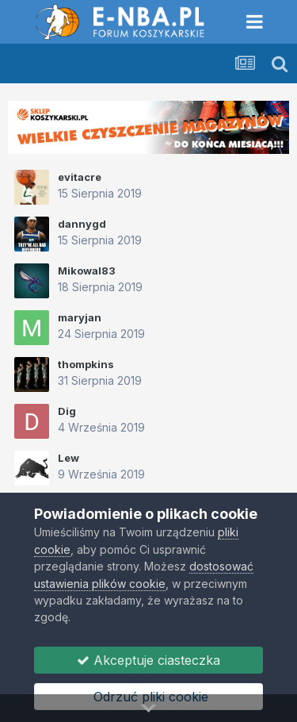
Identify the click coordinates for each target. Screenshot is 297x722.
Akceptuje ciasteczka (148, 660)
